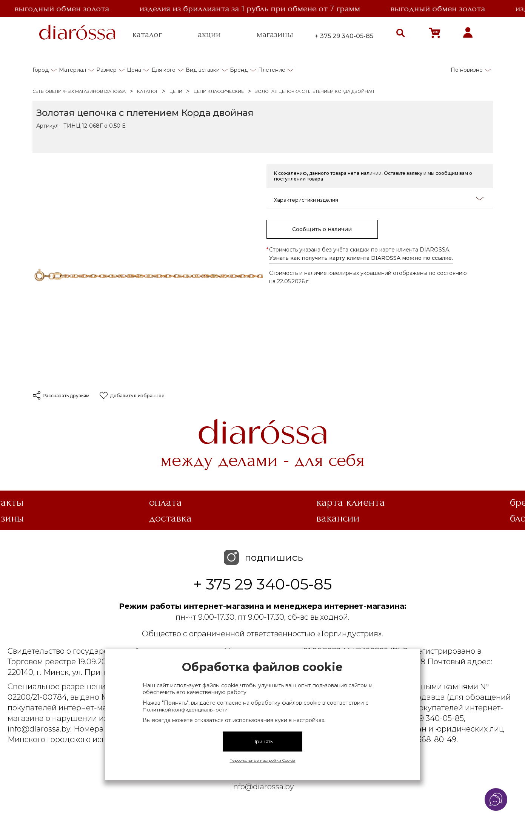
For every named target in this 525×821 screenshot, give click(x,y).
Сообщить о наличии (322, 229)
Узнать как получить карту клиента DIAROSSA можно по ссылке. (361, 258)
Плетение (271, 69)
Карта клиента (350, 502)
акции (209, 34)
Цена (134, 69)
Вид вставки (203, 69)
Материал (72, 69)
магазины (275, 34)
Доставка (170, 518)
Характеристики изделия (378, 199)
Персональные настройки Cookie (262, 760)
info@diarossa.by (262, 786)
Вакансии (338, 518)
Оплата (165, 502)
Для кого (163, 69)
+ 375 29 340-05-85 (344, 36)
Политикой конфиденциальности (185, 710)
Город (40, 69)
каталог (147, 34)
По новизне (467, 69)
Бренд (239, 69)
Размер (106, 69)
